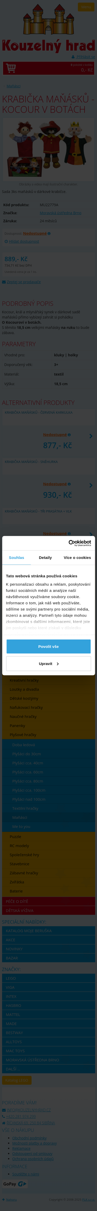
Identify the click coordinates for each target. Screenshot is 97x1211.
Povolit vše (48, 646)
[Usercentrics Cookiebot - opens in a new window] (69, 543)
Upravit (48, 663)
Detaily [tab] (45, 557)
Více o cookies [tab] (77, 557)
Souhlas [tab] (16, 557)
